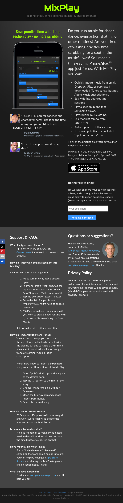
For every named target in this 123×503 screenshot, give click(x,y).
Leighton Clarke (32, 152)
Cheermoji (74, 250)
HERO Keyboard (90, 250)
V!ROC (27, 156)
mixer (46, 156)
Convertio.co (23, 252)
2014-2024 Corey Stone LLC (54, 492)
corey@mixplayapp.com (43, 474)
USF (53, 156)
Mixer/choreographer (33, 136)
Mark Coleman (31, 132)
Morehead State (51, 136)
